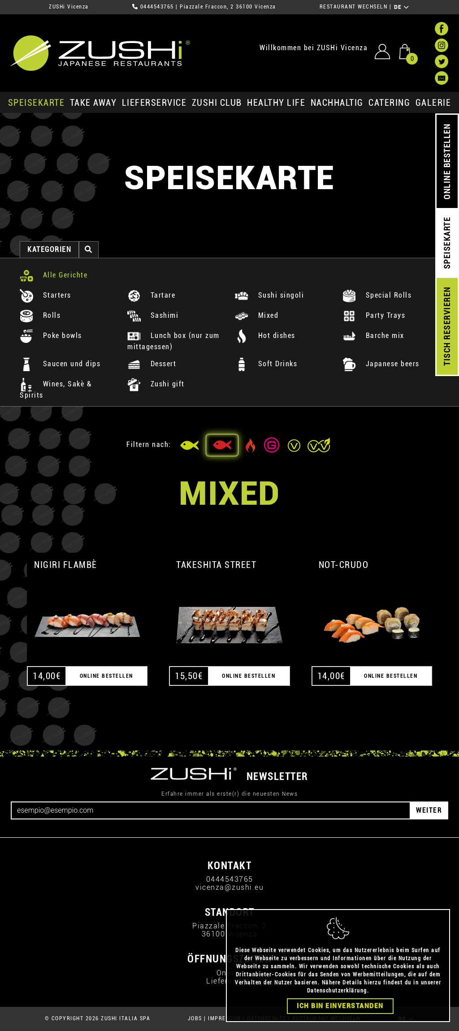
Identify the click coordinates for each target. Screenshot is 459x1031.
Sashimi (152, 315)
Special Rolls (376, 295)
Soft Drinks (266, 364)
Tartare (151, 295)
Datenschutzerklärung (337, 1005)
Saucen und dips (60, 364)
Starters (45, 295)
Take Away (93, 102)
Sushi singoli (269, 295)
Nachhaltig (337, 102)
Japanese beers (381, 364)
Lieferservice (154, 102)
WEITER (429, 810)
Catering (389, 102)
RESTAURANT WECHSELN (354, 7)
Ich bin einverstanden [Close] (340, 1020)
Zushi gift (156, 384)
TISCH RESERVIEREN (447, 326)
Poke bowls (51, 335)
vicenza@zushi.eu (229, 887)
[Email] (211, 810)
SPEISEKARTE (36, 102)
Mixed (256, 315)
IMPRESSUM (224, 1018)
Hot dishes (265, 335)
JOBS (195, 1018)
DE (402, 7)
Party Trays (373, 315)
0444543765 (157, 7)
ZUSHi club (217, 102)
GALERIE (433, 102)
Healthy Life (276, 102)
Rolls (40, 315)
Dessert (151, 364)
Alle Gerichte (53, 275)
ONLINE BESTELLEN (447, 161)
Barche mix (373, 335)
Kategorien (49, 249)
